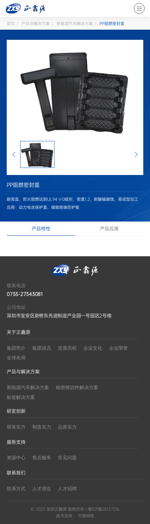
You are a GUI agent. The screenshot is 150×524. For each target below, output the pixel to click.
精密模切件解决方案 (77, 387)
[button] (14, 154)
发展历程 (67, 348)
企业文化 (92, 348)
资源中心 (16, 457)
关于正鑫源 (18, 332)
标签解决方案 (21, 397)
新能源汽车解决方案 (75, 23)
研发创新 (16, 411)
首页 (11, 23)
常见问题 (67, 457)
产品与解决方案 (36, 23)
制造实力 (41, 427)
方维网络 (86, 516)
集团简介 (16, 348)
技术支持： (66, 516)
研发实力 (16, 427)
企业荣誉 (118, 348)
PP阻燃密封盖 (112, 23)
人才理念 (41, 488)
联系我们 (16, 473)
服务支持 (16, 442)
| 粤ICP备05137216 (101, 509)
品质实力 (67, 427)
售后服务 (41, 457)
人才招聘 (67, 488)
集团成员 (41, 348)
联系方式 (16, 488)
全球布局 (16, 357)
